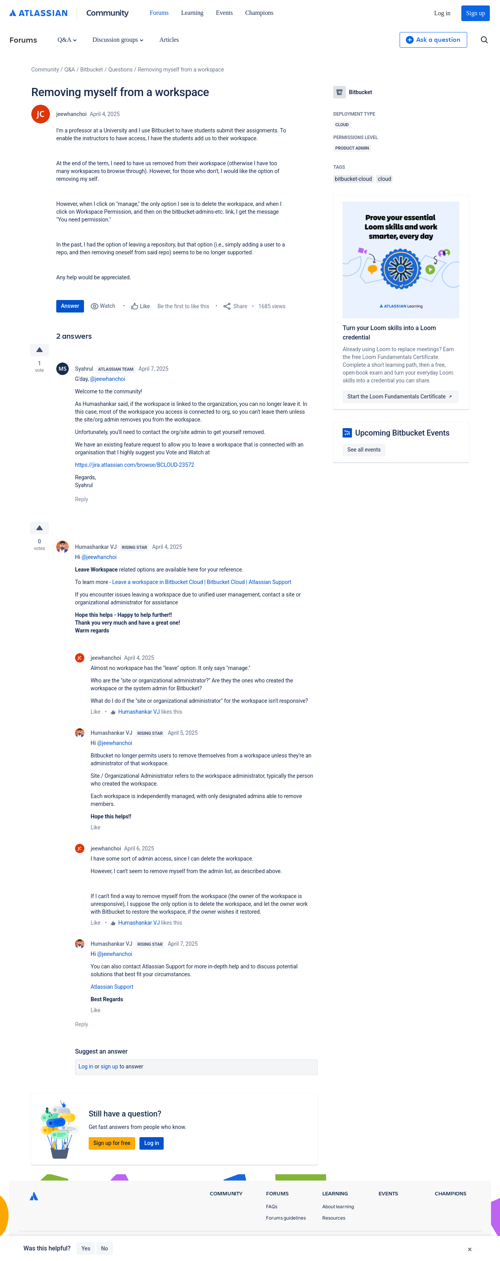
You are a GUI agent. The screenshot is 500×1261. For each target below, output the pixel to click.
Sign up (475, 13)
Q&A (66, 39)
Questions (120, 69)
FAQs (271, 1207)
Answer (70, 306)
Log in (442, 13)
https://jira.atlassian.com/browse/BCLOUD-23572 (134, 465)
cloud (384, 179)
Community (107, 12)
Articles (169, 39)
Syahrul (84, 369)
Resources (333, 1218)
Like (95, 712)
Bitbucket (91, 69)
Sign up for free (111, 1143)
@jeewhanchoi (107, 379)
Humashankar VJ (96, 547)
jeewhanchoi (71, 114)
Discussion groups (118, 39)
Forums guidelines (286, 1218)
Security (463, 1242)
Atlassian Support (112, 987)
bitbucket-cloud (353, 179)
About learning (338, 1207)
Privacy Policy (396, 1242)
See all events (363, 450)
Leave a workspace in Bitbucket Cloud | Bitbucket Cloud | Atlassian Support (201, 582)
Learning (192, 12)
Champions (259, 12)
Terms (433, 1242)
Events (224, 12)
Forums (159, 12)
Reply (81, 499)
